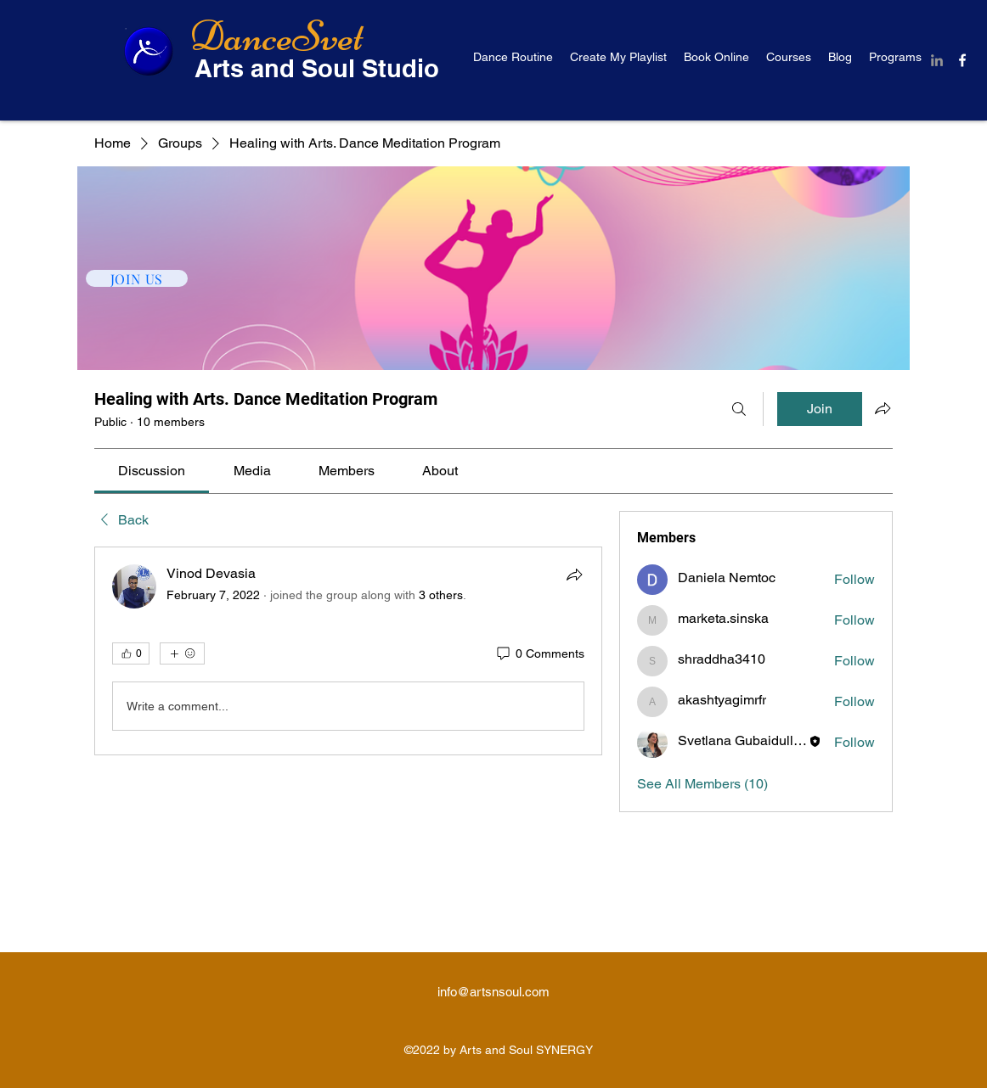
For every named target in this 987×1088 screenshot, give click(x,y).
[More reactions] (182, 653)
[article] (348, 651)
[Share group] (882, 408)
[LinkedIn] (936, 60)
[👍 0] (130, 653)
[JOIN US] (137, 278)
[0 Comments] (539, 654)
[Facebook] (962, 60)
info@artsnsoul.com (493, 991)
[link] (151, 471)
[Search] (739, 409)
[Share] (574, 574)
